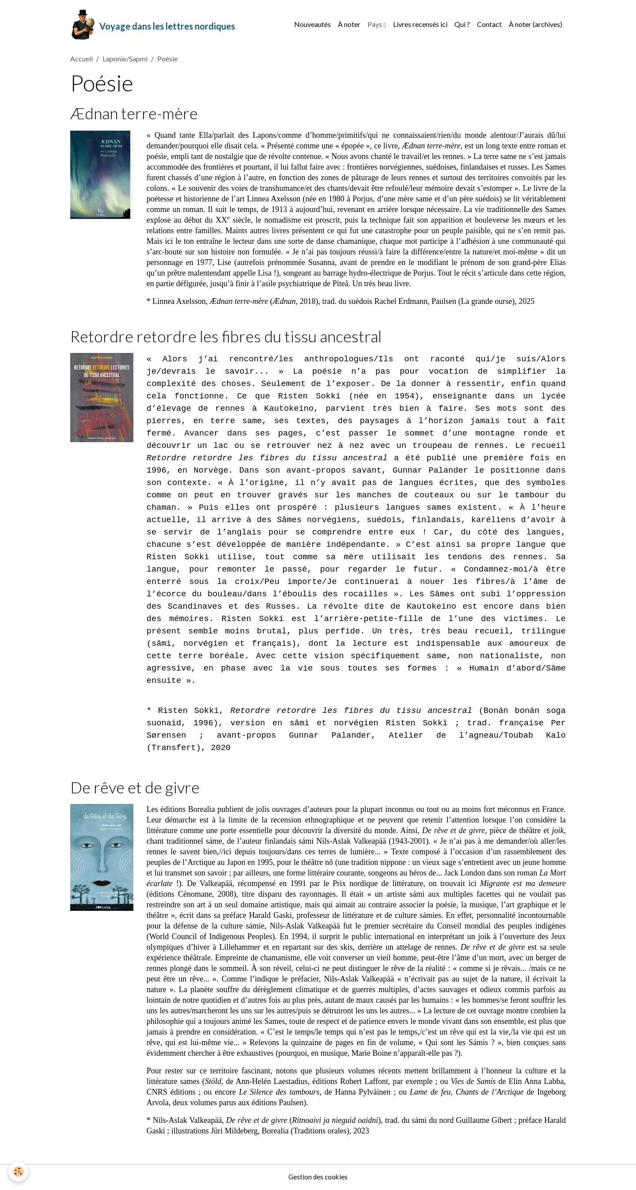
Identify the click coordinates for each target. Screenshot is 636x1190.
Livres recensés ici (420, 24)
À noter (349, 24)
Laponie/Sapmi (125, 60)
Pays (375, 24)
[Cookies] (19, 1172)
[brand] (153, 24)
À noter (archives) (535, 24)
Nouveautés (312, 24)
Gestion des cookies (318, 1177)
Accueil (81, 60)
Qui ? (462, 24)
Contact (489, 24)
